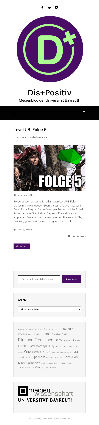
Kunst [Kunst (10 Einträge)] (53, 352)
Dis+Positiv (49, 92)
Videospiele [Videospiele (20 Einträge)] (50, 367)
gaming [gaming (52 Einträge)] (48, 346)
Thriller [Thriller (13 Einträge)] (63, 363)
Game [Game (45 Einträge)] (59, 340)
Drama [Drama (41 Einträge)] (46, 334)
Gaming (20, 230)
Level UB (28, 230)
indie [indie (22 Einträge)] (65, 346)
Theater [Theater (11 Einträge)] (56, 363)
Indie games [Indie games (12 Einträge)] (73, 346)
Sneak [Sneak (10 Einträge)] (60, 357)
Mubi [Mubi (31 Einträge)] (76, 351)
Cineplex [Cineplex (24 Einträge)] (22, 334)
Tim (45, 137)
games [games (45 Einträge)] (22, 346)
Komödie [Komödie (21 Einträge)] (36, 352)
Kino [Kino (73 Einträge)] (27, 351)
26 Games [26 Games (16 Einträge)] (38, 329)
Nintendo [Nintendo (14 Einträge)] (29, 357)
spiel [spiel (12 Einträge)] (43, 363)
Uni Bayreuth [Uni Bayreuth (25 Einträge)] (24, 367)
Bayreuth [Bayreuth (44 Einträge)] (67, 329)
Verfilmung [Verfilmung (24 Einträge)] (37, 367)
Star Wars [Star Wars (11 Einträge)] (49, 363)
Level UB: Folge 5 (30, 129)
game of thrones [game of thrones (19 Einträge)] (72, 340)
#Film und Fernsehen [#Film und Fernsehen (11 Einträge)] (25, 329)
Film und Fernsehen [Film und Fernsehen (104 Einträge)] (35, 339)
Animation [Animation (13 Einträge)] (56, 329)
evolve (31, 419)
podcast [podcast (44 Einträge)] (39, 357)
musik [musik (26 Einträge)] (21, 357)
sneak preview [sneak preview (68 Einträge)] (29, 362)
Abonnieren (71, 279)
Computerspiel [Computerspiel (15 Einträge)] (34, 334)
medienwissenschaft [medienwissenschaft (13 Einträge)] (64, 352)
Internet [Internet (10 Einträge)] (20, 352)
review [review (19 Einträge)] (49, 357)
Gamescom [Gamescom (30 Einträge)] (35, 345)
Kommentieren (78, 236)
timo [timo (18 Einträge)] (69, 363)
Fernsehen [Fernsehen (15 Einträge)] (56, 334)
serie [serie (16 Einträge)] (55, 357)
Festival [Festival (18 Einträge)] (65, 334)
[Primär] (14, 113)
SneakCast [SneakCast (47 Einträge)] (71, 357)
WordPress (66, 419)
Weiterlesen (21, 246)
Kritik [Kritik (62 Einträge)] (46, 352)
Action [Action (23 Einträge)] (47, 329)
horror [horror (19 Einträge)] (59, 346)
